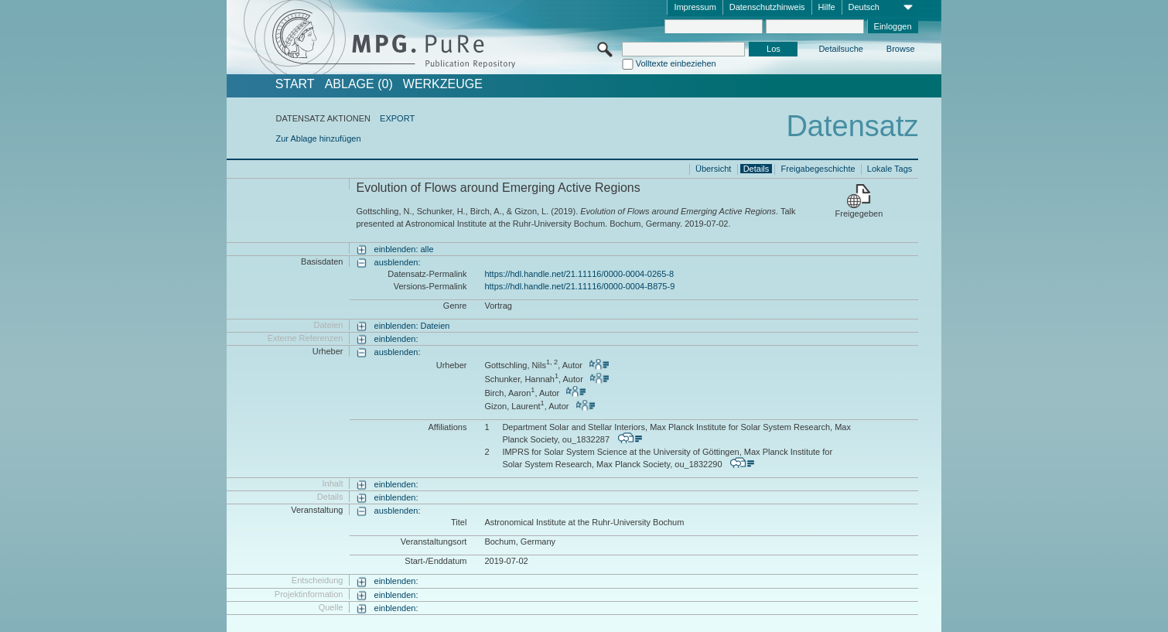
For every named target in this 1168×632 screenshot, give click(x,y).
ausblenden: (397, 262)
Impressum (694, 7)
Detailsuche (840, 48)
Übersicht (713, 168)
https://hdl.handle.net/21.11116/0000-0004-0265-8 (579, 273)
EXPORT (397, 118)
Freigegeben (859, 213)
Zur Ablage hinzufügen (317, 138)
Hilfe (826, 7)
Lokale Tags (890, 168)
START (295, 84)
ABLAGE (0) (359, 84)
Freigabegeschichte (818, 168)
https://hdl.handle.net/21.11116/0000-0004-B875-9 (579, 286)
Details (756, 168)
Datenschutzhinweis (767, 7)
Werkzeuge (443, 84)
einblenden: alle (404, 249)
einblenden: (396, 338)
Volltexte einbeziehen (676, 63)
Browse (900, 48)
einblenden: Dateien (412, 325)
